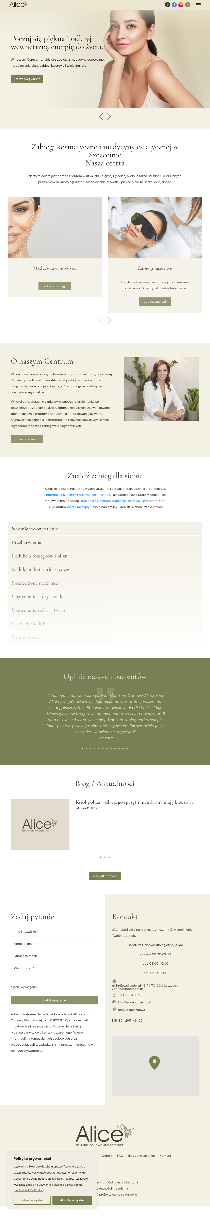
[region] (52, 1180)
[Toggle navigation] (198, 5)
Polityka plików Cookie (28, 1190)
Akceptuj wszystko (72, 1200)
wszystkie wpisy (105, 876)
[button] (82, 748)
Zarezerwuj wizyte (27, 79)
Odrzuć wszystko (32, 1200)
